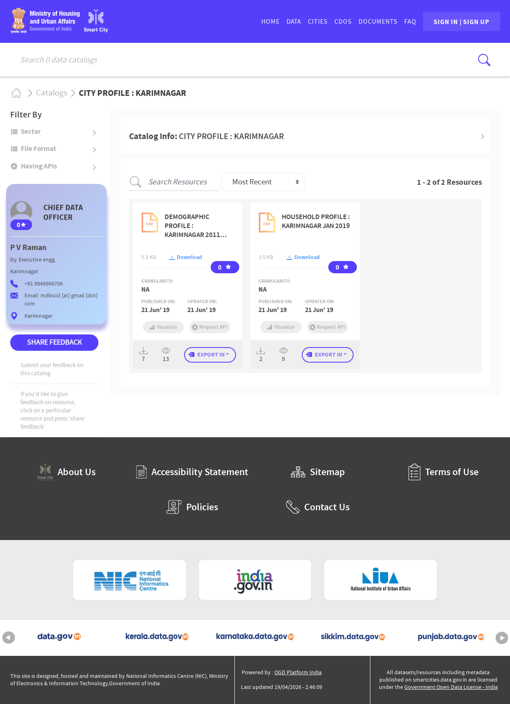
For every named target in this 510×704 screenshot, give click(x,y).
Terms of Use (443, 471)
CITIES (313, 21)
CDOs (338, 21)
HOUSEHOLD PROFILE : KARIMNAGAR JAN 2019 (316, 221)
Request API (210, 326)
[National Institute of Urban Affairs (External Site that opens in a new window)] (380, 580)
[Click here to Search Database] (484, 60)
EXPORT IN (211, 354)
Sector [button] (31, 131)
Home (16, 92)
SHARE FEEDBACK (54, 342)
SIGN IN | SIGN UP (459, 22)
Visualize (163, 326)
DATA (288, 22)
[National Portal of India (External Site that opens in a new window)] (255, 580)
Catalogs (51, 93)
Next (501, 637)
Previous (8, 637)
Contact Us (318, 507)
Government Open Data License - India (451, 687)
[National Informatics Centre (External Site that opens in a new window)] (129, 580)
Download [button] (185, 257)
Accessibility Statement (192, 471)
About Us (67, 472)
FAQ (405, 21)
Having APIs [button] (39, 166)
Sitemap (318, 471)
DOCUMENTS (372, 21)
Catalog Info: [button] (206, 136)
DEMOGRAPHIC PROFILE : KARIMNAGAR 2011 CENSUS (192, 226)
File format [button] (38, 148)
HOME (265, 21)
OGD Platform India (298, 672)
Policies (192, 507)
